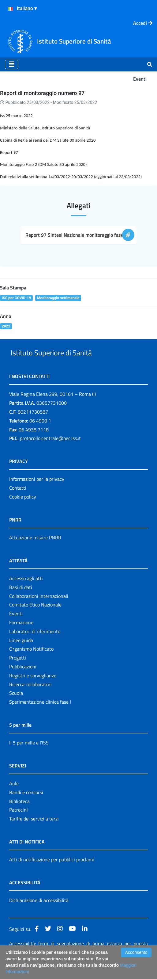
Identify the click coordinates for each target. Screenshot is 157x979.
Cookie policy (22, 510)
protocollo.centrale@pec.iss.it (50, 452)
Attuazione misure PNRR (35, 551)
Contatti (17, 502)
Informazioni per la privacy (36, 493)
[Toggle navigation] (11, 64)
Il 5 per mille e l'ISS (29, 756)
